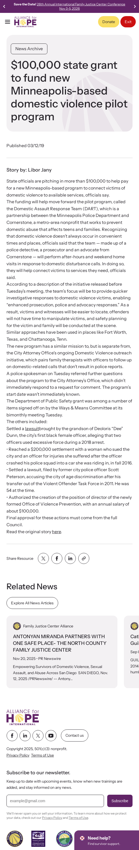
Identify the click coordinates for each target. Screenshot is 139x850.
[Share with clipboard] (83, 558)
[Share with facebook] (56, 558)
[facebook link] (12, 735)
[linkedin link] (25, 735)
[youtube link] (51, 735)
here (56, 531)
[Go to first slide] (134, 6)
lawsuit (32, 428)
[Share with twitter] (43, 558)
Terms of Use (42, 755)
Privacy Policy (17, 755)
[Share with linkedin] (70, 558)
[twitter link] (38, 735)
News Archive (29, 48)
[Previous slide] (4, 6)
